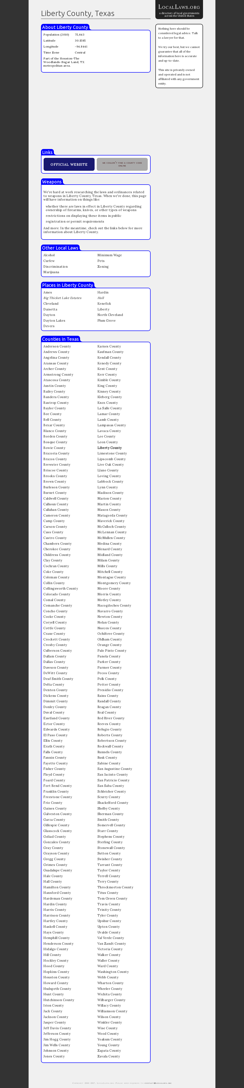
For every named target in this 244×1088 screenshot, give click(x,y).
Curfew (49, 261)
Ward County (107, 966)
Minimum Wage (109, 255)
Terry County (108, 882)
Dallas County (54, 662)
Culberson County (57, 651)
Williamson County (112, 1011)
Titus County (107, 893)
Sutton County (109, 853)
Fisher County (54, 769)
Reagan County (109, 707)
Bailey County (54, 391)
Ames (47, 292)
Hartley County (55, 921)
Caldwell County (56, 498)
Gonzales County (56, 842)
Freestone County (57, 797)
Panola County (109, 656)
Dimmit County (55, 701)
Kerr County (107, 375)
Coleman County (56, 577)
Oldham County (109, 639)
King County (107, 386)
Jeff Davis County (57, 1028)
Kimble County (109, 380)
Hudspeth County (57, 989)
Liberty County (72, 27)
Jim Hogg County (57, 1039)
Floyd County (53, 775)
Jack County (52, 1011)
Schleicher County (111, 791)
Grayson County (56, 853)
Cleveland (51, 304)
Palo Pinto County (112, 651)
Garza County (54, 820)
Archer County (54, 369)
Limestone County (112, 453)
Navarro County (110, 611)
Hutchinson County (58, 1000)
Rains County (107, 696)
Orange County (109, 645)
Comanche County (57, 605)
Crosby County (55, 645)
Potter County (109, 685)
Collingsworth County (60, 589)
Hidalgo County (55, 949)
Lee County (106, 436)
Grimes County (55, 865)
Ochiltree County (111, 634)
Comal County (54, 600)
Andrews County (56, 352)
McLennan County (112, 532)
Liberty (103, 309)
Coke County (53, 572)
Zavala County (108, 1056)
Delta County (53, 685)
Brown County (54, 482)
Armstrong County (58, 375)
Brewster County (57, 465)
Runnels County (109, 752)
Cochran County (56, 566)
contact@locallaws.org (158, 1083)
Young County (108, 1045)
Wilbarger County (111, 1000)
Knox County (107, 403)
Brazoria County (56, 453)
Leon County (107, 442)
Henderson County (58, 944)
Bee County (52, 414)
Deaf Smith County (58, 679)
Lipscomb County (111, 459)
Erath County (54, 746)
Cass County (53, 532)
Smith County (108, 820)
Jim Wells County (56, 1045)
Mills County (107, 566)
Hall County (52, 882)
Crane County (54, 634)
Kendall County (109, 358)
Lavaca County (109, 431)
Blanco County (54, 431)
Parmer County (109, 668)
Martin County (109, 504)
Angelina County (56, 358)
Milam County (108, 560)
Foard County (54, 780)
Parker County (109, 662)
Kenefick (104, 304)
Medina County (109, 544)
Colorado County (56, 594)
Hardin (103, 292)
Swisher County (109, 859)
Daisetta (50, 309)
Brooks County (55, 476)
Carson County (55, 527)
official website (69, 164)
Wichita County (109, 994)
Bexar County (54, 425)
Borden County (55, 436)
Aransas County (55, 363)
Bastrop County (56, 403)
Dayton (49, 315)
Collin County (54, 583)
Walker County (109, 955)
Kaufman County (110, 352)
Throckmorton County (115, 887)
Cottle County (54, 628)
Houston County (56, 977)
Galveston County (57, 814)
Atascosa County (56, 380)
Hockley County (55, 961)
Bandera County (56, 397)
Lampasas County (111, 425)
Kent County (107, 369)
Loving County (109, 476)
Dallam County (54, 656)
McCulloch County (111, 527)
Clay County (52, 560)
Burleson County (56, 487)
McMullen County (111, 538)
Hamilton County (57, 887)
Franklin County (56, 791)
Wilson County (109, 1017)
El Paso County (55, 735)
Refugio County (109, 729)
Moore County (108, 589)
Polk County (107, 679)
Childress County (57, 555)
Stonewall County (111, 848)
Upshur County (109, 921)
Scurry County (108, 797)
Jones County (54, 1056)
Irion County (53, 1005)
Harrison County (56, 915)
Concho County (55, 611)
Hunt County (53, 994)
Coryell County (55, 622)
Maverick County (111, 521)
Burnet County (55, 493)
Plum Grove (106, 321)
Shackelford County (112, 803)
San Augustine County (114, 769)
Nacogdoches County (114, 605)
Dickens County (55, 696)
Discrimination (55, 267)
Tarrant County (109, 865)
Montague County (111, 577)
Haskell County (55, 927)
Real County (106, 712)
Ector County (54, 724)
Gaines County (55, 808)
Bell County (52, 420)
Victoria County (110, 949)
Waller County (108, 961)
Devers (49, 326)
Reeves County (109, 724)
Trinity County (109, 910)
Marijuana (51, 272)
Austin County (54, 386)
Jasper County (54, 1022)
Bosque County (55, 442)
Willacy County (109, 1005)
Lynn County (107, 487)
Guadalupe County (57, 870)
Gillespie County (56, 825)
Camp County (54, 521)
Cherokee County (57, 549)
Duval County (53, 712)
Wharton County (110, 983)
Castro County (55, 538)
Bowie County (54, 448)
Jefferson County (57, 1034)
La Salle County (109, 408)
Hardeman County (57, 898)
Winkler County (109, 1022)
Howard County (55, 983)
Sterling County (110, 842)
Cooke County (54, 617)
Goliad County (54, 837)
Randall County (109, 701)
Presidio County (110, 690)
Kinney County (109, 391)
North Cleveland (110, 315)
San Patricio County (113, 780)
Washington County (113, 972)
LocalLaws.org (179, 7)
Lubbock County (110, 482)
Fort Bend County (57, 786)
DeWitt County (55, 673)
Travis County (108, 904)
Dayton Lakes (54, 321)
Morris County (109, 594)
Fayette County (55, 763)
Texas (73, 339)
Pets (101, 261)
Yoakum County (109, 1039)
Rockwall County (110, 746)
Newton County (109, 617)
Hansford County (57, 893)
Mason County (109, 510)
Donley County (55, 707)
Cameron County (56, 515)
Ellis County (52, 741)
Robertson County (112, 741)
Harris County (54, 910)
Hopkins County (56, 972)
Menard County (109, 549)
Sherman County (110, 814)
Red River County (111, 718)
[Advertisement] (96, 110)
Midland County (110, 555)
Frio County (52, 803)
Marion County (109, 498)
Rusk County (107, 758)
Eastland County (56, 718)
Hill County (52, 955)
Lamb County (108, 420)
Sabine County (109, 763)
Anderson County (57, 346)
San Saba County (110, 786)
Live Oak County (110, 465)
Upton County (108, 927)
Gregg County (54, 859)
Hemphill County (56, 938)
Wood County (108, 1034)
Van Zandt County (111, 944)
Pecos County (108, 673)
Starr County (107, 831)
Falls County (53, 752)
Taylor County (108, 870)
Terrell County (108, 876)
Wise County (107, 1028)
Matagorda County (112, 515)
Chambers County (57, 544)
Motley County (109, 600)
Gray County (53, 848)
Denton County (55, 690)
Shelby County (108, 808)
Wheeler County (109, 989)
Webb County (108, 977)
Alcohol (49, 255)
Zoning (103, 267)
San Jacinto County (112, 775)
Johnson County (56, 1051)
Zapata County (109, 1051)
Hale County (53, 876)
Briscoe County (55, 470)
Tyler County (107, 915)
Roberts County (109, 735)
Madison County (110, 493)
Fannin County (54, 758)
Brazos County (55, 459)
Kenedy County (109, 363)
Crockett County (56, 639)
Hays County (53, 932)
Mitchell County (110, 572)
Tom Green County (112, 898)
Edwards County (56, 729)
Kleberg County (109, 397)
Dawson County (55, 668)
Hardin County (55, 904)
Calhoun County (55, 504)
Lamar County (108, 414)
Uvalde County (109, 932)
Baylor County (54, 408)
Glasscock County (57, 831)
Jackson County (55, 1017)
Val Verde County (110, 938)
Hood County (54, 966)
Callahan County (56, 510)
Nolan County (108, 622)
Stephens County (111, 837)
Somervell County (111, 825)
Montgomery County (114, 583)
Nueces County (109, 628)
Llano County (108, 470)
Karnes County (109, 346)
